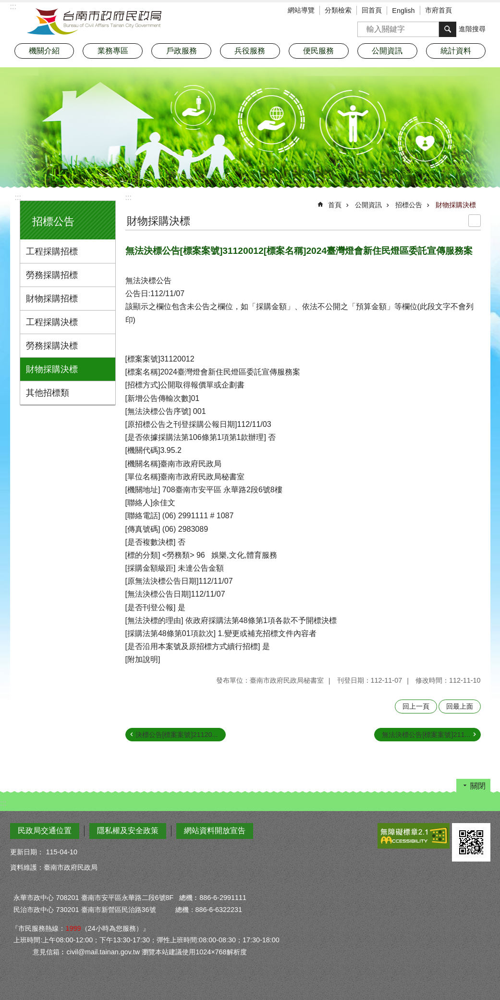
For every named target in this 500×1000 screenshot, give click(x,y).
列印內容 (474, 220)
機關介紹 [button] (44, 51)
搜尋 (365, 26)
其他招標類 (47, 393)
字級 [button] (469, 11)
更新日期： (27, 852)
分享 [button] (483, 11)
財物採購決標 (52, 369)
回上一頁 (415, 706)
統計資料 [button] (455, 51)
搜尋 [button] (447, 29)
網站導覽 (301, 10)
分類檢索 (338, 10)
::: (18, 197)
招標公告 (53, 221)
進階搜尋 (472, 29)
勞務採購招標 (52, 275)
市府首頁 (438, 10)
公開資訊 (368, 205)
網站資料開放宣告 (214, 830)
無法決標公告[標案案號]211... (426, 734)
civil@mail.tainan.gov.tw (103, 952)
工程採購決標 (52, 322)
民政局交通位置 (45, 830)
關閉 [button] (478, 786)
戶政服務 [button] (181, 51)
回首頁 (372, 10)
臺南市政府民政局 (94, 21)
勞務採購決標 (52, 345)
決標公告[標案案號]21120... (176, 734)
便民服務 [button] (318, 51)
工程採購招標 (52, 251)
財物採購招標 (52, 298)
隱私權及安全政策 (128, 830)
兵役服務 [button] (249, 51)
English (403, 10)
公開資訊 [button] (387, 51)
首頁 (334, 205)
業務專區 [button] (113, 51)
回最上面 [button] (459, 706)
